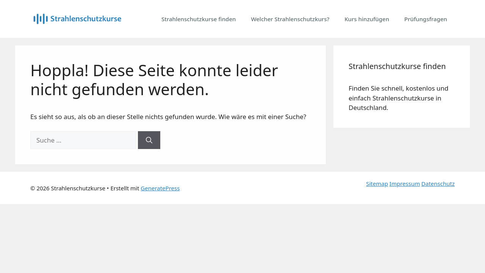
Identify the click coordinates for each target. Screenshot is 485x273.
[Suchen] (149, 140)
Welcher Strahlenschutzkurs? (290, 19)
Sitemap (377, 183)
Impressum (405, 183)
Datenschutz (438, 183)
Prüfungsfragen (425, 19)
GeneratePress (160, 188)
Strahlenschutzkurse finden (198, 19)
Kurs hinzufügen (366, 19)
